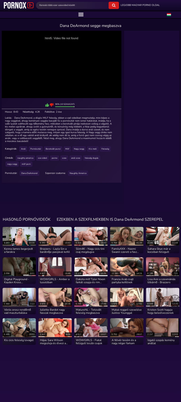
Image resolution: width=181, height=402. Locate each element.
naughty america (25, 158)
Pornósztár (35, 148)
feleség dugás (91, 158)
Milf (67, 148)
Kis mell (93, 148)
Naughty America (78, 173)
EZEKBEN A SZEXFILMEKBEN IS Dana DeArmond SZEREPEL (110, 219)
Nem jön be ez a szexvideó (51, 105)
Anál (23, 148)
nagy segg (12, 164)
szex (64, 158)
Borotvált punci (53, 148)
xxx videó (42, 158)
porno (55, 158)
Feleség (105, 148)
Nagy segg (79, 148)
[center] (81, 14)
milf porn (26, 164)
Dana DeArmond (29, 173)
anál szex (75, 158)
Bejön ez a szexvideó (47, 105)
